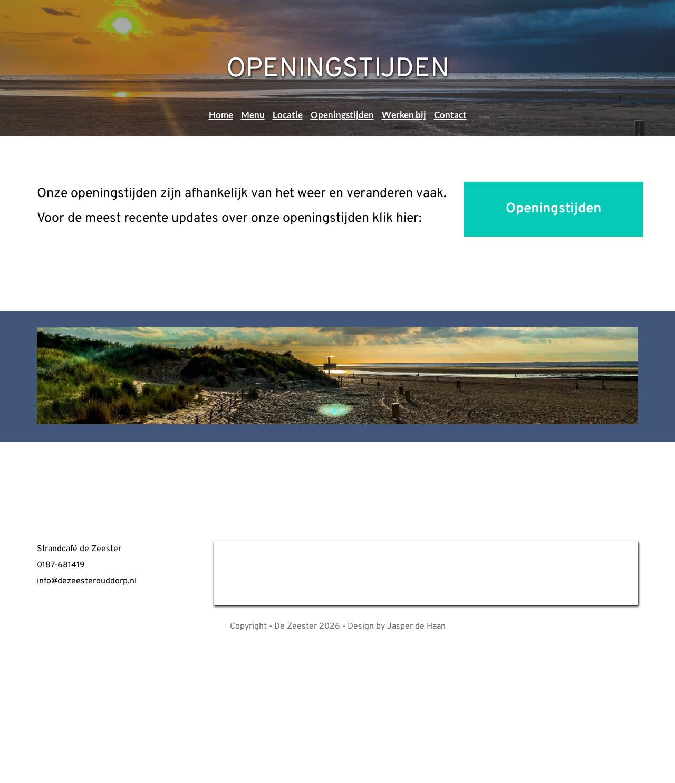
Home (221, 114)
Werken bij (404, 114)
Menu (253, 114)
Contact (450, 114)
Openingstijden (342, 114)
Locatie (288, 114)
